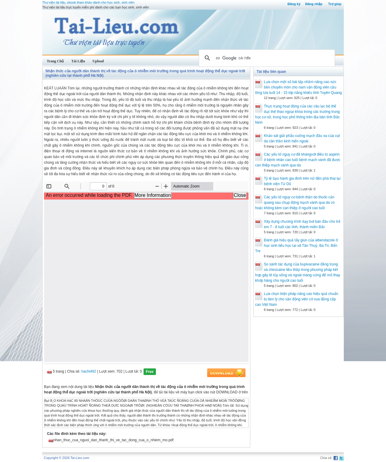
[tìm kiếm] (266, 58)
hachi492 (88, 371)
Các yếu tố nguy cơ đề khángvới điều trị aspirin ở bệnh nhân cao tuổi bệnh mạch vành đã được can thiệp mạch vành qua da (297, 159)
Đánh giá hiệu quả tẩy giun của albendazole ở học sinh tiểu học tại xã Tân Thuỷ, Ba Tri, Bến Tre (296, 245)
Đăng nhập (313, 4)
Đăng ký (293, 4)
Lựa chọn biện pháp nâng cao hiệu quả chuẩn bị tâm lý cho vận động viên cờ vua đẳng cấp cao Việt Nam (296, 299)
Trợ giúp (334, 4)
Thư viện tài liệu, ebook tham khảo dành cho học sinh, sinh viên (88, 2)
